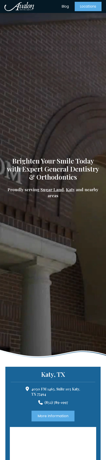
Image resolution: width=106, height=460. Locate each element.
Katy (70, 189)
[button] (88, 6)
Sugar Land (52, 189)
